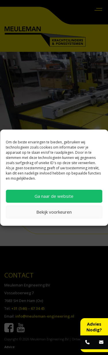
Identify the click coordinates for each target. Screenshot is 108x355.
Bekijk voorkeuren (54, 212)
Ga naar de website (54, 196)
